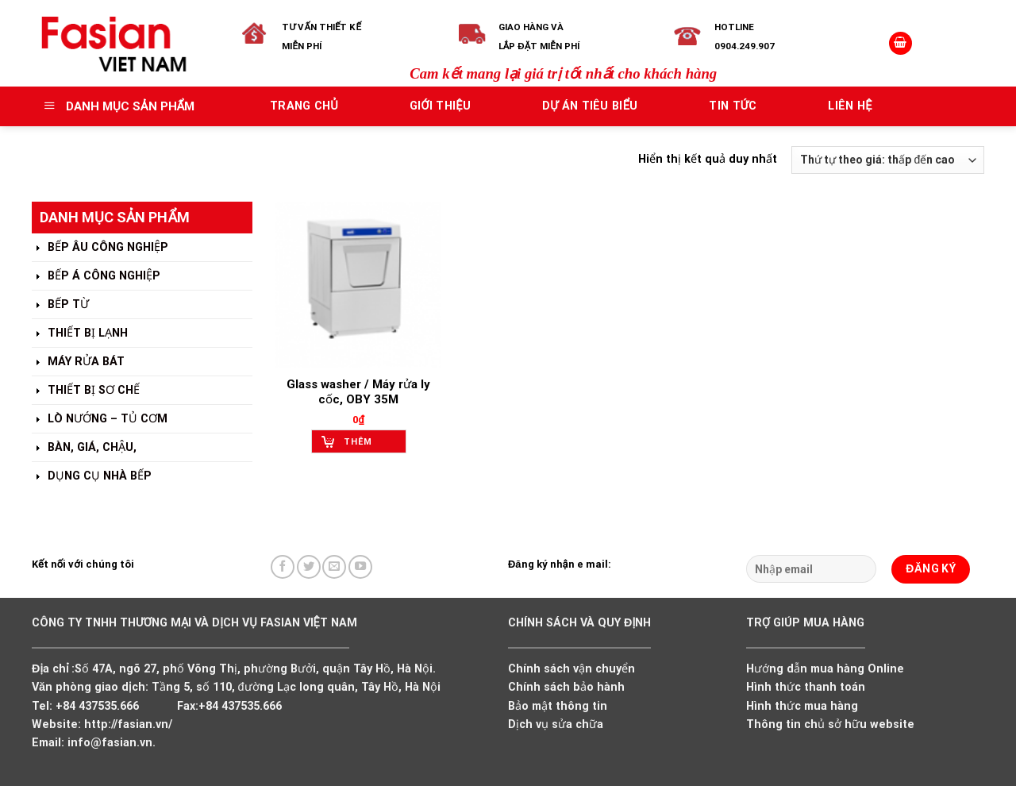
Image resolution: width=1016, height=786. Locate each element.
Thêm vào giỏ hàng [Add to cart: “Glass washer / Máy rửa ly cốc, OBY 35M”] (364, 445)
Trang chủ (304, 106)
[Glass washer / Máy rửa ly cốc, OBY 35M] (358, 285)
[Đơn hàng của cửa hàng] (887, 160)
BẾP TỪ (60, 305)
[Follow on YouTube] (360, 567)
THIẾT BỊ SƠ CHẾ (86, 391)
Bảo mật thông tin (557, 706)
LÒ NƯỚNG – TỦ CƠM (99, 419)
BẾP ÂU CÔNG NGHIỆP (100, 248)
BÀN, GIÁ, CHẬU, (84, 448)
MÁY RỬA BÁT (78, 362)
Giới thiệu (440, 106)
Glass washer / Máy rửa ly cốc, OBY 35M (358, 392)
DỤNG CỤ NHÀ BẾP (92, 476)
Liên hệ (850, 106)
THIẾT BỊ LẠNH (80, 333)
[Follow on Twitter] (309, 567)
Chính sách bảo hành (566, 687)
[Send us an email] (334, 567)
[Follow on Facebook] (282, 567)
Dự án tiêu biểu (590, 106)
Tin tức (732, 106)
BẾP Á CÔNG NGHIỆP (96, 276)
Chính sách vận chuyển (571, 669)
